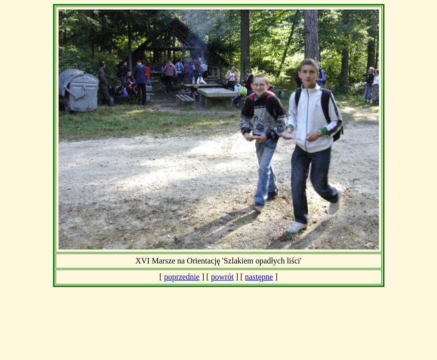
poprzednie (182, 276)
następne (259, 276)
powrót (222, 276)
